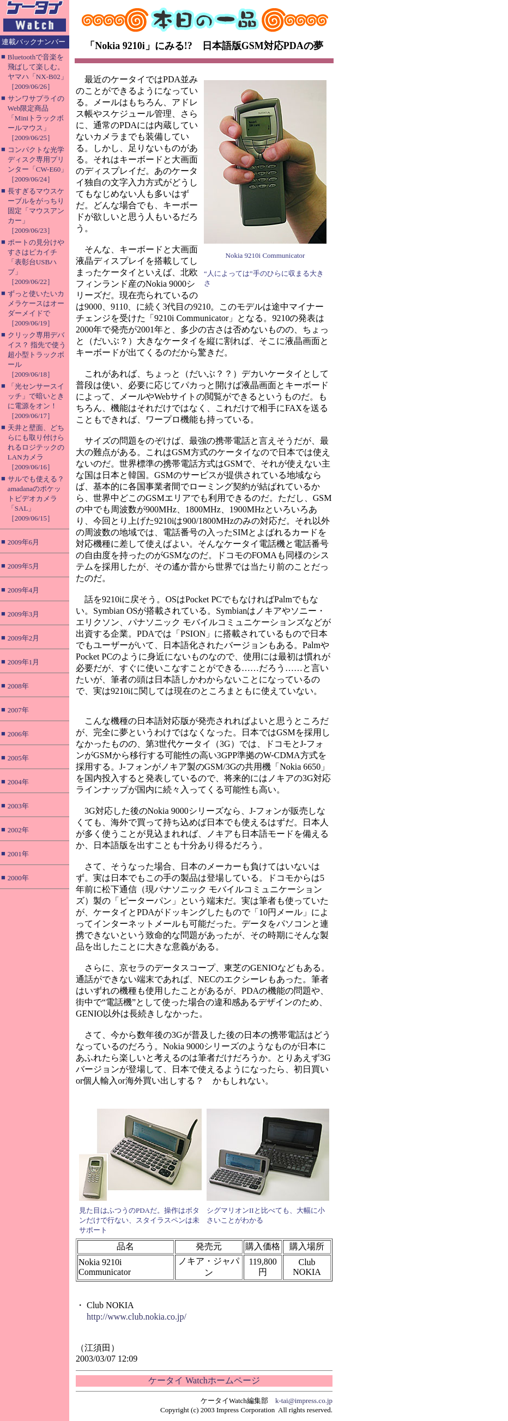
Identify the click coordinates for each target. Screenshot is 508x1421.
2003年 (18, 806)
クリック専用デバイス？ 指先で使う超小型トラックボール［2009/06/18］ (37, 354)
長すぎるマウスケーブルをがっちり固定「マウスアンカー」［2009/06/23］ (36, 210)
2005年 (18, 758)
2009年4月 (24, 590)
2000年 (18, 878)
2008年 (18, 686)
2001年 (18, 854)
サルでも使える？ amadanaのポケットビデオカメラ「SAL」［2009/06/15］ (36, 498)
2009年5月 (24, 566)
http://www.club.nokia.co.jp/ (136, 1316)
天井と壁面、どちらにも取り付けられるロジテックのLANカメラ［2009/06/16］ (36, 447)
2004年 (18, 782)
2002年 (18, 830)
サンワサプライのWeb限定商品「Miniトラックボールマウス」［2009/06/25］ (36, 118)
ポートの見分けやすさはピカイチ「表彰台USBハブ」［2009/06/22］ (36, 262)
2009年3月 (24, 614)
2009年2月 (24, 638)
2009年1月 (24, 662)
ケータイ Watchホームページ (203, 1380)
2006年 (18, 734)
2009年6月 (24, 542)
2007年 (18, 710)
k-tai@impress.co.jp (303, 1400)
